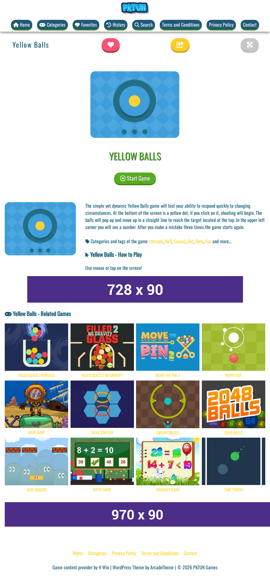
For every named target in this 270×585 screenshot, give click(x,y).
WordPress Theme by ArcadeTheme (143, 567)
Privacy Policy (221, 24)
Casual (180, 241)
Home (78, 553)
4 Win (104, 567)
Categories (97, 553)
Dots (199, 241)
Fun (208, 241)
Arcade (157, 241)
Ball (168, 241)
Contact (250, 24)
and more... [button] (222, 241)
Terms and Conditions (180, 24)
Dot (191, 241)
